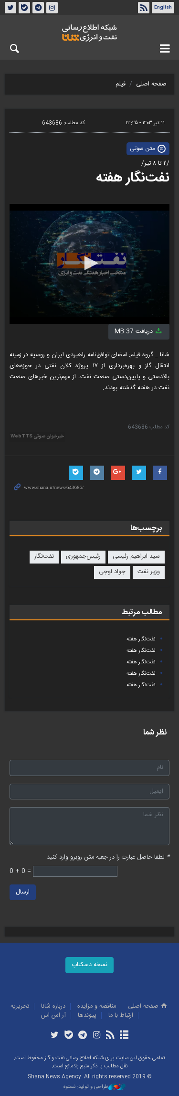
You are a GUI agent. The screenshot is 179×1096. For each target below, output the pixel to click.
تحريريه (20, 1006)
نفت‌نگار (44, 557)
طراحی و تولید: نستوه (94, 1087)
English (163, 7)
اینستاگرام (52, 7)
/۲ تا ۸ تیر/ (155, 164)
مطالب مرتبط (142, 612)
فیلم (121, 84)
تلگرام (38, 7)
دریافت (139, 332)
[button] (89, 263)
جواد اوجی (112, 572)
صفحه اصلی (151, 84)
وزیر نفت (148, 572)
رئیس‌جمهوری (83, 557)
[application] (89, 264)
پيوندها (87, 1016)
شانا (89, 33)
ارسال (23, 892)
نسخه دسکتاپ (89, 965)
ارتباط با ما (120, 1016)
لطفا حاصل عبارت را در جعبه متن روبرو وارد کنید (108, 857)
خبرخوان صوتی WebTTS (37, 436)
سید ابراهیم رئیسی (136, 557)
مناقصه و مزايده (96, 1006)
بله (24, 7)
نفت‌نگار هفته (132, 178)
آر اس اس (53, 1016)
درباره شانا (53, 1006)
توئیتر (10, 7)
